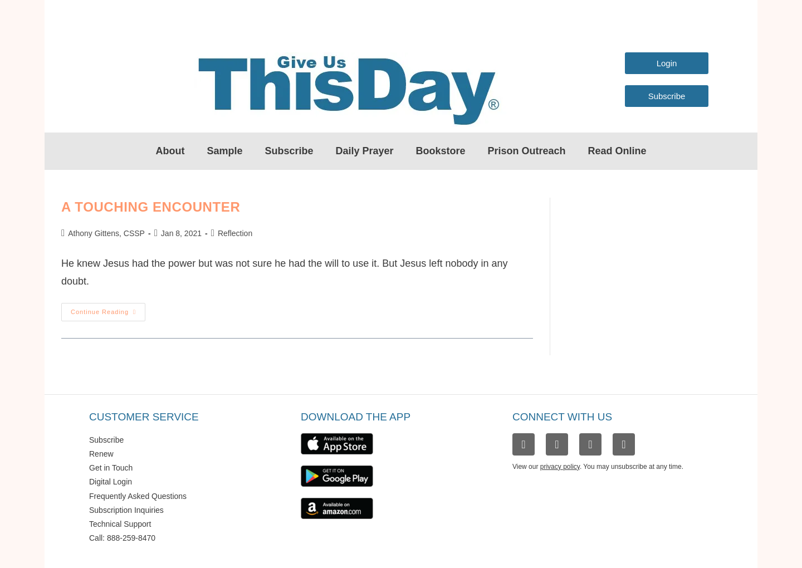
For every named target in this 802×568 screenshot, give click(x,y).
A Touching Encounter (150, 206)
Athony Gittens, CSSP (106, 233)
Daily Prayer (364, 150)
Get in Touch (111, 467)
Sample (224, 150)
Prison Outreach (527, 150)
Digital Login (110, 481)
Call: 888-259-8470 (122, 537)
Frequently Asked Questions (138, 496)
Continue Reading (108, 309)
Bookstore (441, 150)
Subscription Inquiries (126, 510)
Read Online (617, 150)
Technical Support (120, 524)
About (169, 150)
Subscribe (289, 150)
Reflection (235, 233)
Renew (101, 453)
